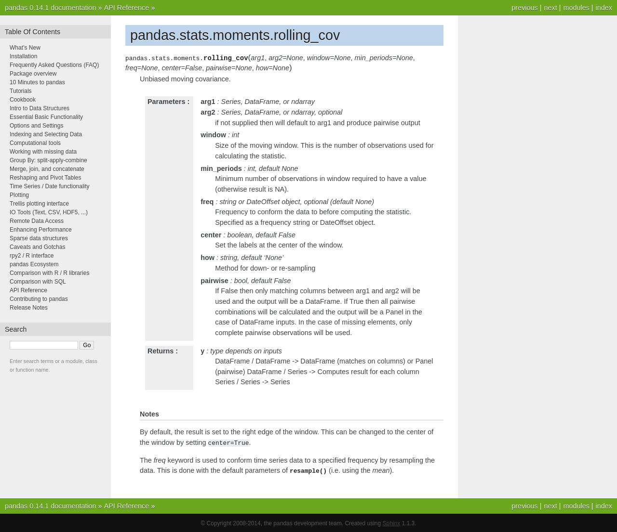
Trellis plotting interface (39, 203)
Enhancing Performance (41, 229)
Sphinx (392, 522)
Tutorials (21, 91)
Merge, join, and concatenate (47, 169)
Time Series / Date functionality (50, 186)
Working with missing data (43, 151)
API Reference (126, 8)
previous (524, 8)
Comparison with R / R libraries (49, 273)
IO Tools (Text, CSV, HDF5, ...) (49, 212)
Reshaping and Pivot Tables (45, 177)
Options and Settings (36, 125)
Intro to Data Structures (39, 108)
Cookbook (23, 99)
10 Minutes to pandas (37, 82)
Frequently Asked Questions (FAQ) (54, 65)
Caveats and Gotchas (37, 247)
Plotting (19, 195)
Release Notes (29, 307)
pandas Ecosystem (34, 264)
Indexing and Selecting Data (46, 134)
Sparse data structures (39, 238)
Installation (23, 56)
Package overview (33, 73)
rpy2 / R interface (32, 255)
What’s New (25, 47)
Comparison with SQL (38, 281)
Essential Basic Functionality (46, 117)
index (604, 8)
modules (576, 8)
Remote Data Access (37, 221)
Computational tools (35, 143)
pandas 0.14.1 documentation (50, 8)
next (550, 8)
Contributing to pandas (39, 299)
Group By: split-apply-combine (48, 160)
